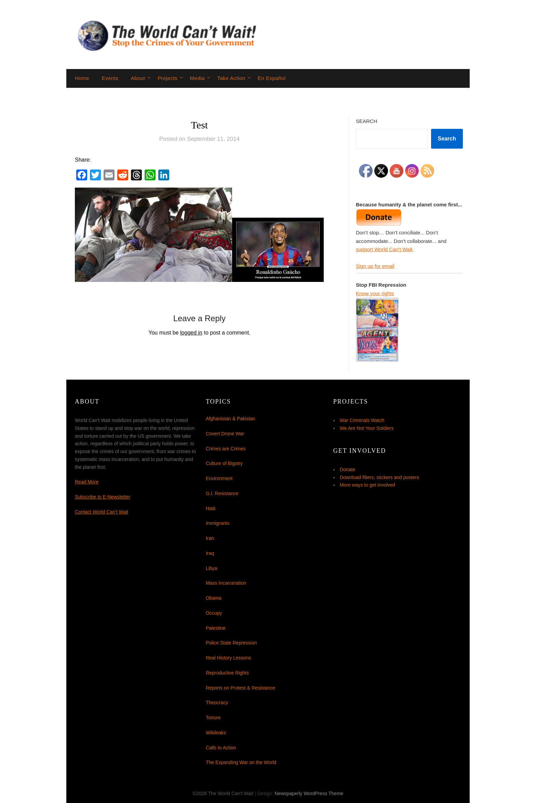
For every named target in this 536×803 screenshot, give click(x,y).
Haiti (210, 508)
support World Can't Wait (384, 249)
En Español (272, 78)
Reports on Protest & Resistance (240, 688)
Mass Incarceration (226, 583)
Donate (347, 469)
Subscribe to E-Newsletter (102, 497)
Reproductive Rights (227, 673)
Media (197, 78)
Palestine (216, 628)
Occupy (214, 613)
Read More (86, 482)
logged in (191, 333)
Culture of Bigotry (224, 463)
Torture (213, 717)
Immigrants (217, 523)
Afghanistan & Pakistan (230, 418)
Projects (167, 78)
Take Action (231, 78)
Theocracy (217, 702)
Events (110, 78)
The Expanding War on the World (241, 762)
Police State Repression (231, 642)
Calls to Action (221, 747)
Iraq (210, 553)
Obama (214, 598)
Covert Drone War (225, 433)
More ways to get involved (367, 485)
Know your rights (375, 293)
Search (366, 121)
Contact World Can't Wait (101, 512)
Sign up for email (375, 266)
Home (82, 78)
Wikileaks (216, 732)
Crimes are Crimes (226, 448)
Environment (219, 478)
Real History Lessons (228, 658)
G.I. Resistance (222, 493)
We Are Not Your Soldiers (367, 428)
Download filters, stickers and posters (379, 477)
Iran (210, 538)
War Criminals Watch (362, 420)
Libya (211, 568)
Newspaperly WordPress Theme (308, 793)
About (138, 78)
